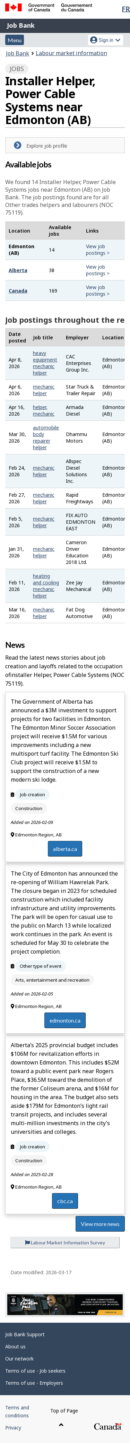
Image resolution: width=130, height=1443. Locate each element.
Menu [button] (14, 40)
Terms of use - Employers (34, 1383)
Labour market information (71, 53)
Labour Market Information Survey (65, 1242)
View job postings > (98, 249)
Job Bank (21, 25)
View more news (100, 1223)
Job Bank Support (25, 1334)
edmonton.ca (65, 1020)
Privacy (13, 1427)
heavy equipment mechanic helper (45, 363)
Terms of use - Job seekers (35, 1370)
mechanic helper (43, 390)
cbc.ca (65, 1201)
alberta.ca (65, 848)
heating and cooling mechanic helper (46, 586)
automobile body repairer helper (46, 437)
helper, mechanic (43, 410)
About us (15, 1346)
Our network (19, 1358)
